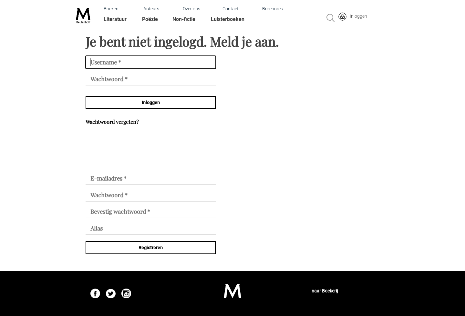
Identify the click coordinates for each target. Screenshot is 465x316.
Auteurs (151, 8)
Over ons (191, 8)
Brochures (272, 8)
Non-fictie (183, 19)
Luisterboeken (227, 19)
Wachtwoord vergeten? (112, 121)
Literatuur (115, 19)
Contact (230, 8)
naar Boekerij (325, 290)
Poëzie (150, 19)
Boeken (111, 8)
